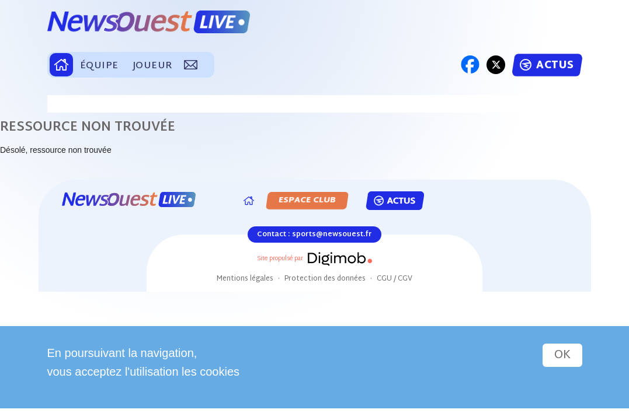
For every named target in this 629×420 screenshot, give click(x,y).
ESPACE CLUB (308, 200)
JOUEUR (152, 66)
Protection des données (325, 278)
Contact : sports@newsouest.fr (314, 234)
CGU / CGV (394, 278)
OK (562, 355)
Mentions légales (245, 278)
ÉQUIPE (99, 66)
